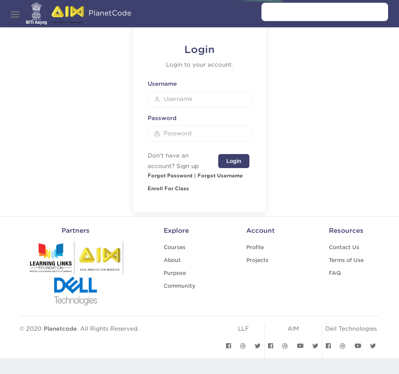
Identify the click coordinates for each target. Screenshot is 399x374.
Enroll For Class (168, 188)
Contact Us (344, 247)
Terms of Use (346, 260)
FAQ (335, 273)
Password (162, 118)
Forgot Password (170, 176)
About (172, 260)
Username (162, 84)
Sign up (188, 166)
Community (179, 286)
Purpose (175, 273)
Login (233, 161)
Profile (255, 247)
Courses (174, 247)
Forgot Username (220, 176)
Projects (257, 260)
